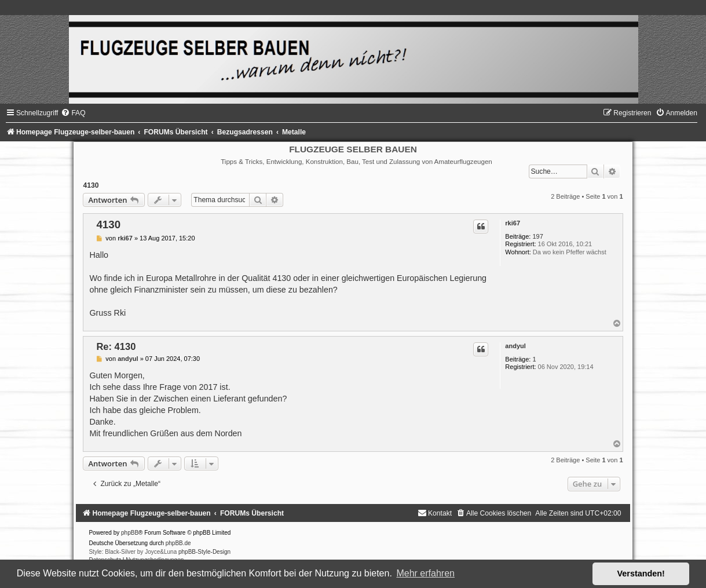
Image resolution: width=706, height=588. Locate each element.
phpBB (129, 532)
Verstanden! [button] (641, 573)
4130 (90, 185)
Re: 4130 (116, 346)
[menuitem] (73, 113)
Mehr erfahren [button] (425, 573)
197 (537, 236)
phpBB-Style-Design (204, 552)
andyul (515, 345)
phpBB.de (178, 543)
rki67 (512, 223)
